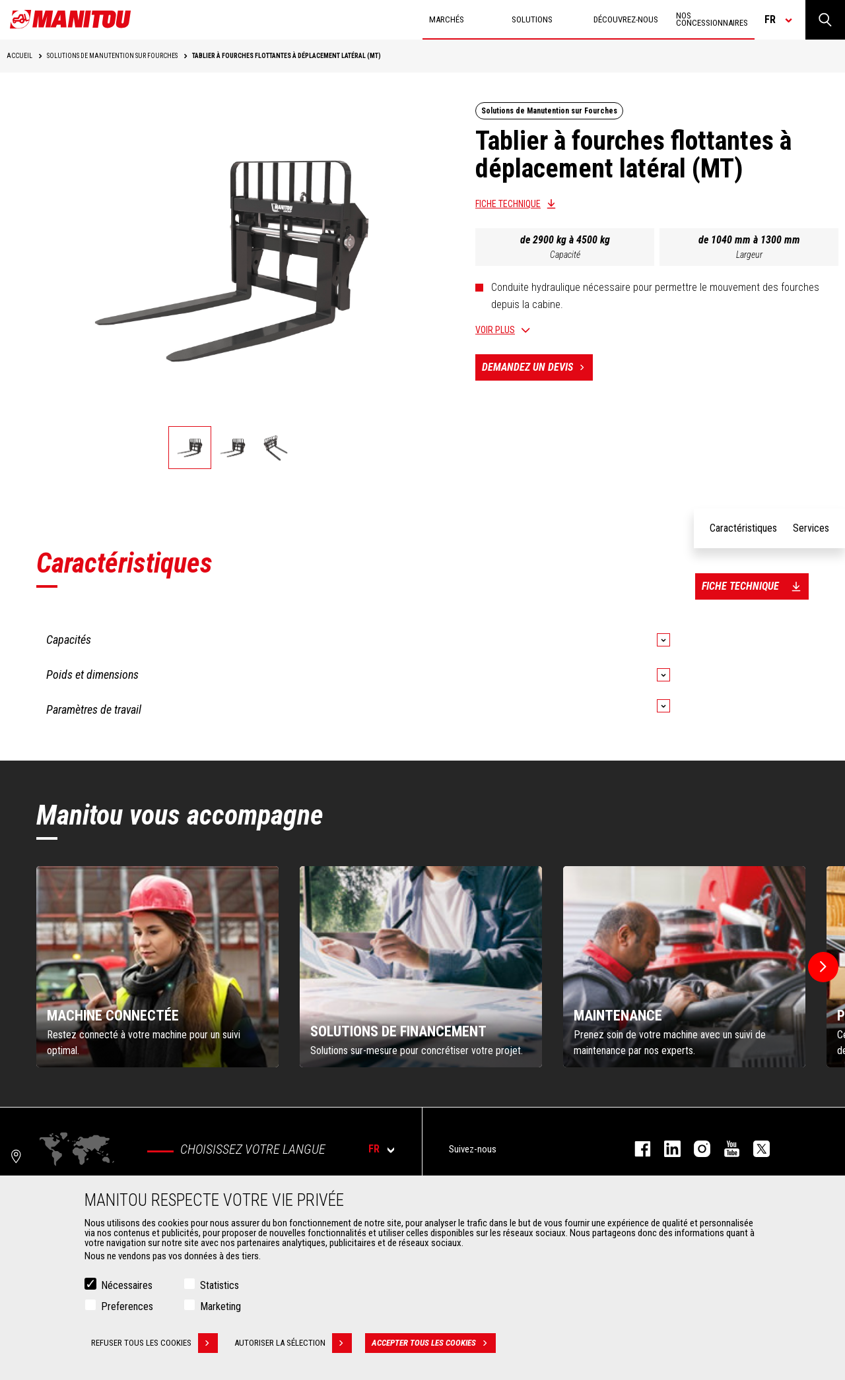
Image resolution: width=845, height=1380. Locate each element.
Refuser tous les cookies (154, 1343)
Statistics (219, 1285)
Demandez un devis (537, 367)
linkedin (666, 1149)
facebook (636, 1149)
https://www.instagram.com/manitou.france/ (695, 1149)
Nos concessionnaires (712, 19)
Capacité (565, 254)
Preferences (127, 1306)
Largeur (749, 254)
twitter (755, 1149)
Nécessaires (126, 1285)
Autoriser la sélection (293, 1343)
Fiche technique (508, 204)
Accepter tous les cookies (434, 1343)
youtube (725, 1149)
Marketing (220, 1306)
